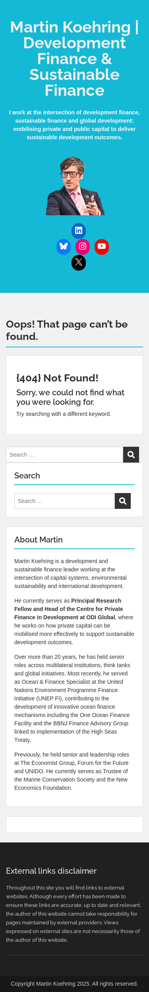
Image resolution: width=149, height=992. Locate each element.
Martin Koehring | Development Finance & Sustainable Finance (74, 58)
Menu (14, 13)
